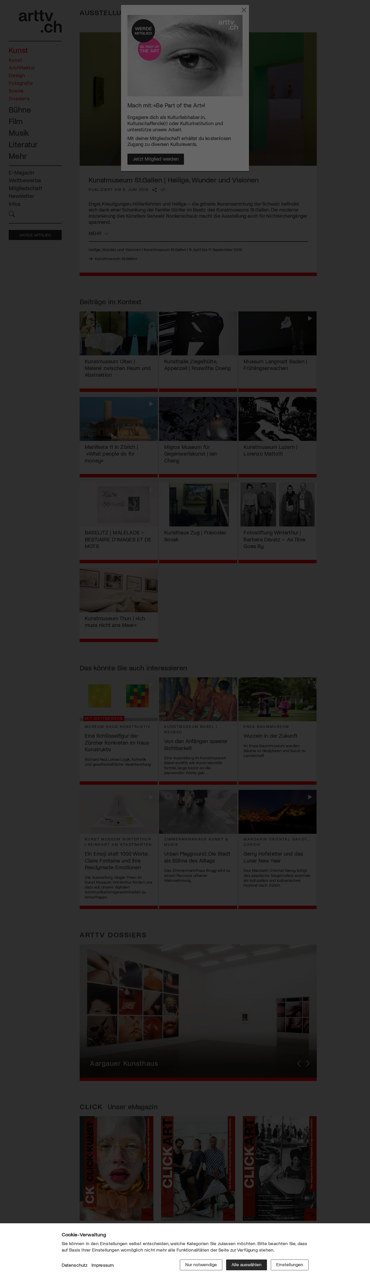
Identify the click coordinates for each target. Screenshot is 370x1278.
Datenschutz (75, 1265)
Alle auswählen (247, 1264)
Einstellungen (289, 1264)
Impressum (102, 1265)
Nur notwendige (201, 1264)
